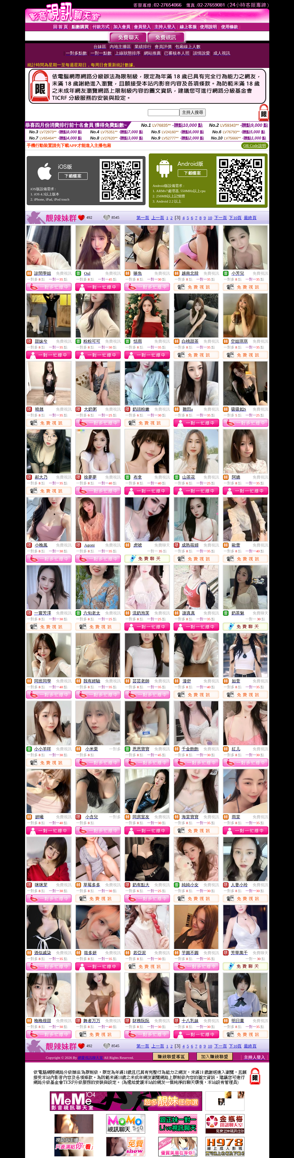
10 (210, 217)
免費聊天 (162, 545)
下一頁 (220, 217)
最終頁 (250, 217)
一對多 (115, 749)
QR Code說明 (255, 145)
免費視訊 (64, 273)
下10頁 (235, 217)
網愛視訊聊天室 (91, 1057)
